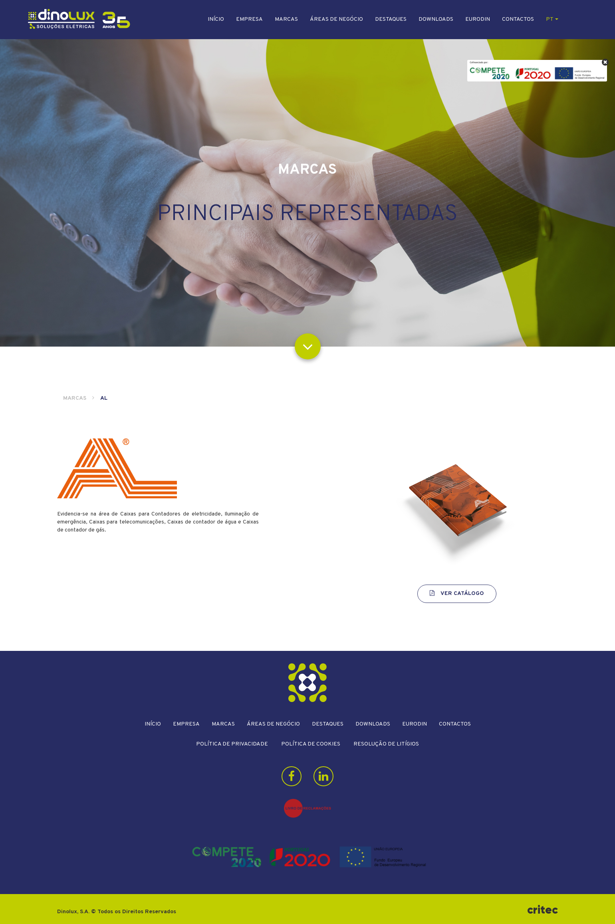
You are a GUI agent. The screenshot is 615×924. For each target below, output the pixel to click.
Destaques (391, 19)
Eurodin (477, 19)
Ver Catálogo (457, 593)
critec (542, 910)
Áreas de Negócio (336, 19)
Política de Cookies (310, 744)
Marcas (286, 19)
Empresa (249, 19)
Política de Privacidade (232, 744)
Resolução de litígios (386, 744)
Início (216, 19)
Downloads (436, 19)
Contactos (518, 19)
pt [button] (552, 19)
